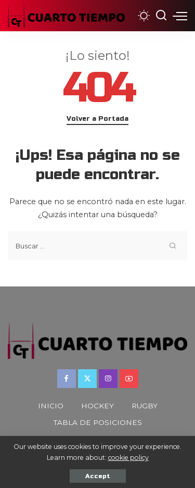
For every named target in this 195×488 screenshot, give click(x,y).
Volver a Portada (97, 118)
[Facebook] (66, 378)
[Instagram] (108, 378)
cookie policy (128, 457)
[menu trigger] (180, 15)
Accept (97, 476)
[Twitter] (87, 378)
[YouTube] (129, 378)
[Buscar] (161, 15)
